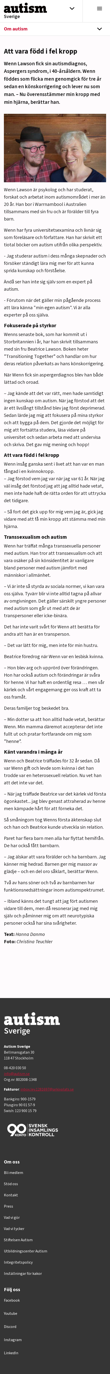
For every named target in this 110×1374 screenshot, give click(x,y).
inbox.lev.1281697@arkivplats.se (47, 1089)
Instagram (13, 1340)
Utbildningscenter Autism (25, 1251)
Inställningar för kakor (23, 1273)
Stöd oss (11, 1184)
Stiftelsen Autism (18, 1240)
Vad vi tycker (14, 1228)
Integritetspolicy (18, 1262)
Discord (10, 1326)
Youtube (10, 1313)
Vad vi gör (12, 1217)
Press (8, 1206)
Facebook (12, 1300)
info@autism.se (17, 1073)
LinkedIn (11, 1353)
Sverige (12, 16)
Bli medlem (13, 1172)
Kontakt (11, 1195)
